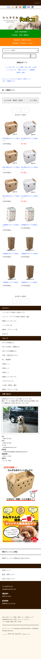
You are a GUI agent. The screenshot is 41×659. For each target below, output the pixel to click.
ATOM (19, 621)
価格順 (15, 100)
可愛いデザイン (23, 70)
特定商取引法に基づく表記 (9, 619)
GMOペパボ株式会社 (32, 628)
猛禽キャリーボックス (9, 377)
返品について (29, 617)
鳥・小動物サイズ (9, 81)
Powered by (16, 634)
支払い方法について (7, 617)
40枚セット (5, 372)
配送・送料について (19, 617)
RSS (15, 621)
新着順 (20, 100)
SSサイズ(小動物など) (9, 351)
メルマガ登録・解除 (7, 621)
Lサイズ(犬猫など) (8, 342)
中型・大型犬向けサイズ (10, 355)
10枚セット (5, 364)
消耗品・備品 (20, 72)
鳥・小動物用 (6, 359)
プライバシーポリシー (24, 619)
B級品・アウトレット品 (9, 389)
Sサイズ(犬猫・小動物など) (11, 347)
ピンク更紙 (19, 67)
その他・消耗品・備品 (9, 385)
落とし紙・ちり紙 (30, 67)
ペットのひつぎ (10, 67)
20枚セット (5, 368)
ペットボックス (11, 70)
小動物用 (32, 70)
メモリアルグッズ (8, 381)
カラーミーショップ (7, 628)
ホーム (4, 79)
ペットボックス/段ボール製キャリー (19, 79)
